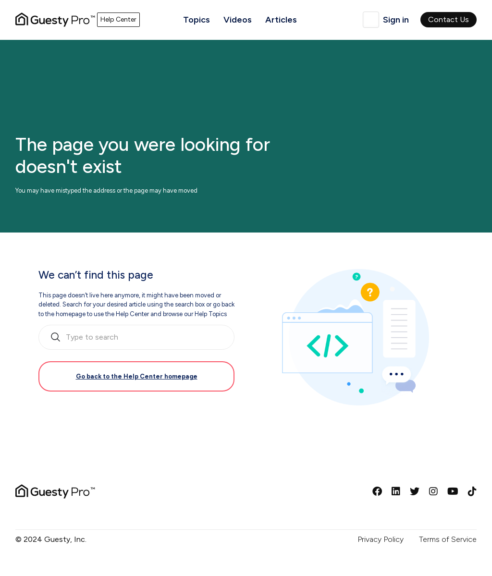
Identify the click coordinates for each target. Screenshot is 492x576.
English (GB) (371, 20)
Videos (237, 19)
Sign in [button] (396, 19)
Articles (281, 19)
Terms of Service (448, 539)
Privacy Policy (380, 539)
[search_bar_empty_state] (136, 337)
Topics (196, 19)
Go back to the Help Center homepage (136, 376)
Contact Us (448, 19)
